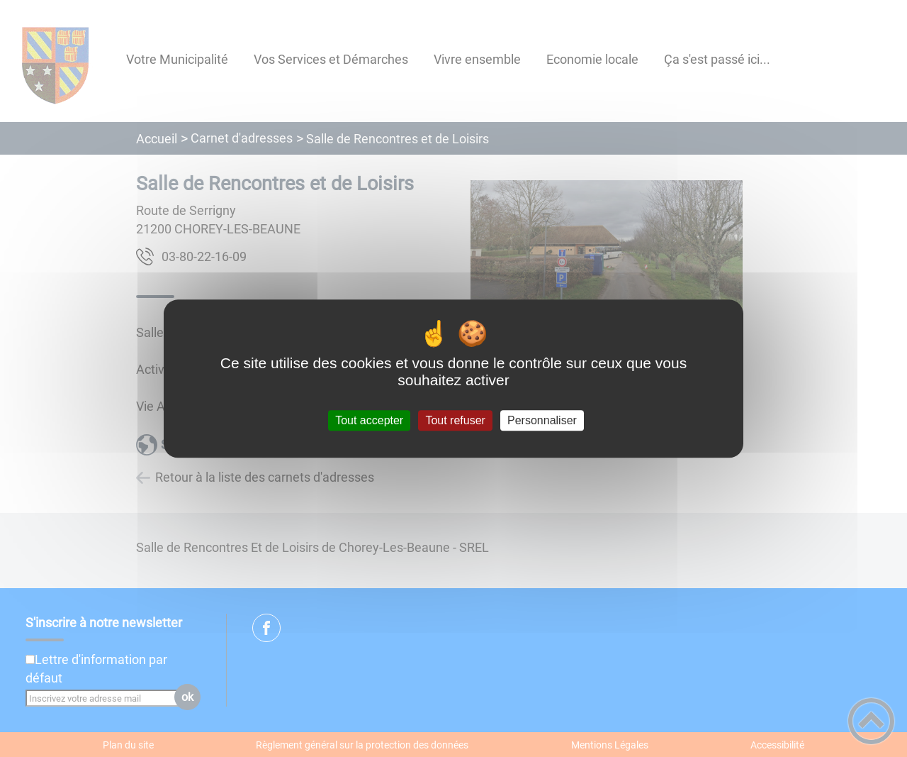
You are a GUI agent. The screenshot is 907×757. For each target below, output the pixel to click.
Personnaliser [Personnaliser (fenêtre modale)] (542, 420)
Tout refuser (455, 420)
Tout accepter (369, 420)
